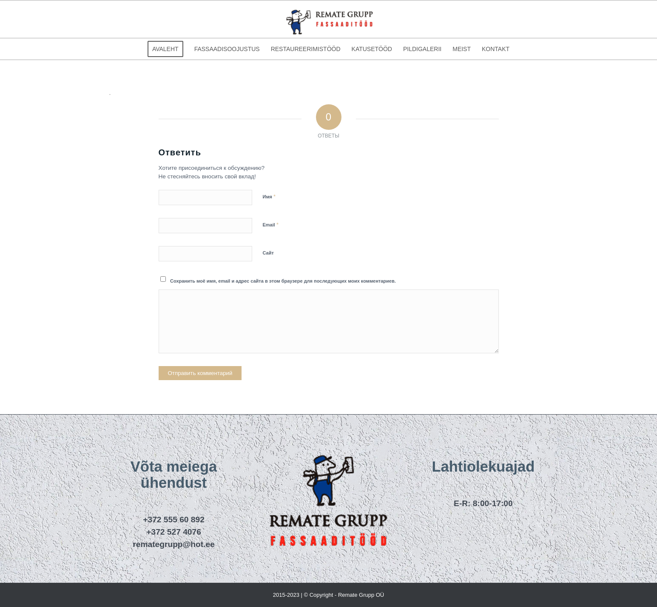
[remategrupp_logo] (328, 19)
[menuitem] (165, 49)
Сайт (268, 252)
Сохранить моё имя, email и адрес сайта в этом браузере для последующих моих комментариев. (283, 280)
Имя (269, 196)
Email (271, 224)
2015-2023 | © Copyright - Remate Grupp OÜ (328, 595)
